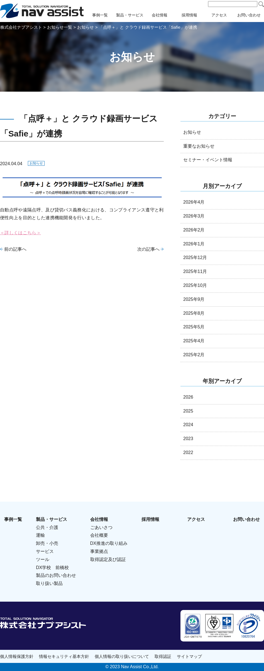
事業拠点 (99, 551)
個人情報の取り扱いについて (122, 656)
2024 (188, 424)
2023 (188, 438)
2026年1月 (194, 243)
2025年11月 (195, 271)
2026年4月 (194, 202)
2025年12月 (195, 257)
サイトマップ (189, 656)
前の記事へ (15, 249)
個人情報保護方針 (16, 656)
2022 (188, 452)
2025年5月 (194, 326)
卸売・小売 (47, 543)
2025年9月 (194, 299)
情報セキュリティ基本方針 (64, 656)
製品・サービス (129, 15)
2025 (188, 411)
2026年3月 (194, 216)
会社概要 (99, 535)
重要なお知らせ (198, 146)
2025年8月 (194, 313)
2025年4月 (194, 340)
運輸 (40, 535)
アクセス (219, 15)
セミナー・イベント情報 (207, 159)
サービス (45, 551)
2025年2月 (194, 354)
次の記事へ (148, 249)
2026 (188, 397)
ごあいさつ (101, 527)
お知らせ (36, 163)
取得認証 (163, 656)
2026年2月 (194, 230)
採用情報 (189, 15)
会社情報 (159, 15)
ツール (42, 559)
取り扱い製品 (49, 583)
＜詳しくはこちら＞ (20, 232)
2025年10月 (195, 285)
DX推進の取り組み (109, 543)
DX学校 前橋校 (52, 567)
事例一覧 (100, 15)
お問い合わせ (246, 519)
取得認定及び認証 (108, 559)
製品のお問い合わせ (56, 575)
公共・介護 (47, 527)
